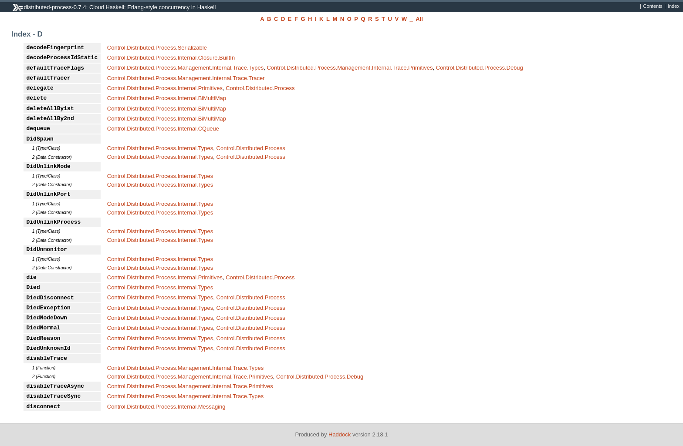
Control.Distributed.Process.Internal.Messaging (166, 406)
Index (674, 6)
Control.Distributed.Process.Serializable (157, 47)
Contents (653, 6)
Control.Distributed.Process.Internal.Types (160, 148)
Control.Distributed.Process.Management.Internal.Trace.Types (185, 67)
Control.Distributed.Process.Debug (479, 67)
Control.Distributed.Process (260, 88)
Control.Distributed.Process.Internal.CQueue (163, 128)
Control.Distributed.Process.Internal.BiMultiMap (166, 98)
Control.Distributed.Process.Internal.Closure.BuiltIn (171, 57)
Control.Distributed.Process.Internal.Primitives (165, 88)
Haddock (339, 434)
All (419, 19)
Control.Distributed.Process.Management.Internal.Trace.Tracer (186, 78)
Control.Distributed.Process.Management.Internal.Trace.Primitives (350, 67)
